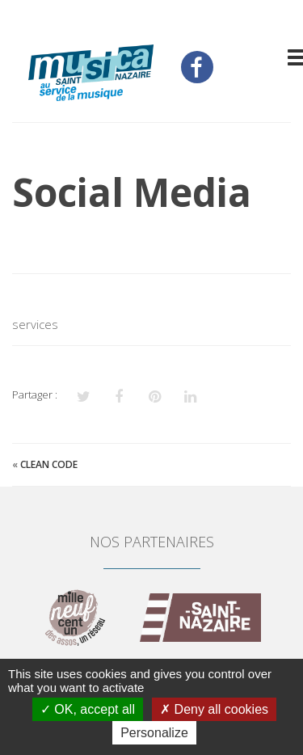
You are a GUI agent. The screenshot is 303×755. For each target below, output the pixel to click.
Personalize (154, 733)
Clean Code (49, 464)
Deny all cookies (214, 709)
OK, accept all (87, 709)
